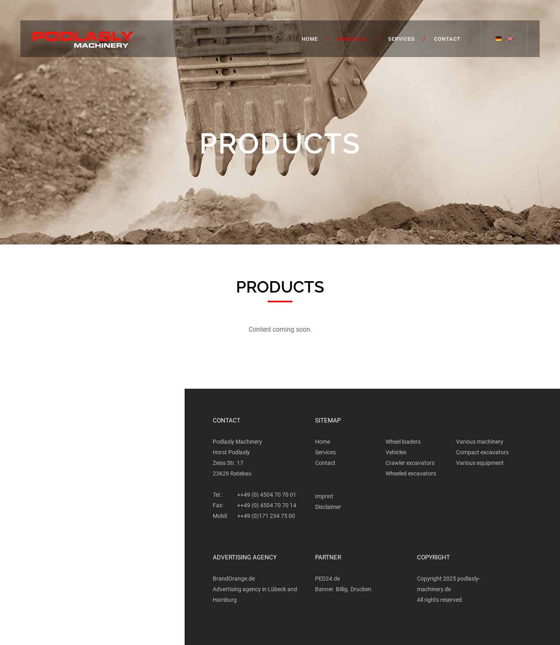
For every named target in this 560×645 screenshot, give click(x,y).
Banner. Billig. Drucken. (344, 589)
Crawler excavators (410, 463)
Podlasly (83, 39)
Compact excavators (482, 452)
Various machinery (479, 441)
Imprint (324, 496)
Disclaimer (328, 507)
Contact (447, 39)
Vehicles (396, 452)
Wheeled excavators (411, 473)
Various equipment (480, 463)
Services (401, 39)
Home (310, 39)
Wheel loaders (403, 441)
